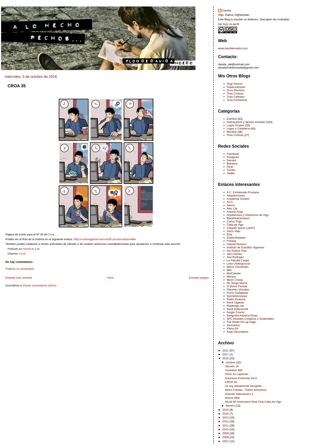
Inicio (110, 277)
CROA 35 (231, 382)
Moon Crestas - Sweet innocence (245, 389)
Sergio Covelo (235, 312)
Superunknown (236, 87)
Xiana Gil (232, 328)
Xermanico (233, 325)
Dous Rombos (235, 90)
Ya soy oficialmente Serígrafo (243, 386)
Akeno (231, 205)
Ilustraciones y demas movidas (246, 122)
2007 (226, 441)
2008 (226, 437)
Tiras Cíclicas (235, 93)
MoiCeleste (234, 273)
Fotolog (231, 241)
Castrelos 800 (233, 370)
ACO (230, 202)
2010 (226, 429)
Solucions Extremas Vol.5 (241, 378)
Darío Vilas (233, 231)
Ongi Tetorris (235, 83)
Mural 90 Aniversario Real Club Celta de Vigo (253, 401)
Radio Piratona (236, 299)
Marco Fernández (238, 266)
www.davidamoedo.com (233, 48)
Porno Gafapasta (237, 292)
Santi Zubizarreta (237, 309)
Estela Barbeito (236, 237)
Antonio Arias (235, 211)
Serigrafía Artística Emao (242, 315)
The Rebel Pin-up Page (241, 322)
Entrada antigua (199, 277)
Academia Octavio (238, 198)
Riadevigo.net (235, 305)
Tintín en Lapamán (236, 374)
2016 (226, 358)
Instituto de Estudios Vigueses (245, 247)
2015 (226, 409)
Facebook (233, 153)
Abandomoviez (236, 195)
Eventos (232, 118)
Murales (232, 131)
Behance (232, 163)
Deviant (231, 160)
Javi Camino (234, 253)
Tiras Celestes (236, 96)
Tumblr (231, 170)
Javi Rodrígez (235, 257)
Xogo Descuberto (237, 331)
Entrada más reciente (18, 277)
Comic (22, 253)
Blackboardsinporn (238, 218)
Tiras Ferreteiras (237, 100)
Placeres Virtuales (238, 289)
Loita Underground (238, 263)
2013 (226, 417)
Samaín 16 (232, 366)
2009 (226, 433)
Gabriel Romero (237, 244)
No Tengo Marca (237, 283)
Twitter (231, 173)
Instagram (233, 157)
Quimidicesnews (237, 296)
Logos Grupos (235, 125)
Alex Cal (232, 208)
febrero (230, 405)
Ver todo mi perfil (228, 24)
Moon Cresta (235, 279)
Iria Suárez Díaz (237, 250)
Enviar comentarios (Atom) (39, 285)
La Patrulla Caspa (238, 260)
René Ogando (235, 302)
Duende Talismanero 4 (239, 394)
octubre (231, 362)
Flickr (230, 166)
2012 (226, 421)
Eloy (229, 234)
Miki (229, 270)
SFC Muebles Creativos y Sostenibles (250, 318)
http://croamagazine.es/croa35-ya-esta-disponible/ (105, 239)
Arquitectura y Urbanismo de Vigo (248, 215)
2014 (226, 413)
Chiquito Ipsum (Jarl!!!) (241, 228)
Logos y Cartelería (238, 128)
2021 (226, 350)
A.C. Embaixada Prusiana (243, 192)
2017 (226, 354)
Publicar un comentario (19, 268)
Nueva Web (232, 397)
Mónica (231, 276)
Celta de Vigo (235, 224)
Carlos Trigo (234, 221)
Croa (51, 234)
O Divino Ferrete (237, 286)
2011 (226, 425)
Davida (226, 10)
